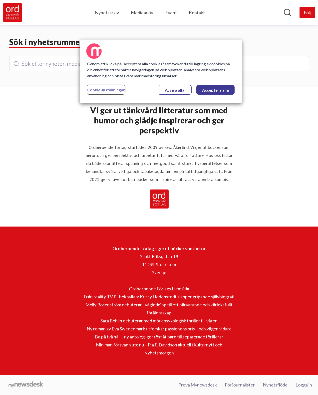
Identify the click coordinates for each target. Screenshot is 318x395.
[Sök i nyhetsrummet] (288, 13)
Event (171, 12)
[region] (161, 71)
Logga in (304, 384)
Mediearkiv (142, 12)
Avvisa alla (174, 90)
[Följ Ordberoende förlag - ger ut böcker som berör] (307, 12)
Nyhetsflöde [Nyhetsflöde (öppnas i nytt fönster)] (275, 384)
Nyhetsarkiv (107, 12)
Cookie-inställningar (106, 89)
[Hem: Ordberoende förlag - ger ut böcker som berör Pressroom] (12, 12)
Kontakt (197, 12)
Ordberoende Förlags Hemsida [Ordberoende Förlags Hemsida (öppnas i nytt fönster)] (159, 288)
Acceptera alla (215, 90)
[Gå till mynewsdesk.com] (26, 385)
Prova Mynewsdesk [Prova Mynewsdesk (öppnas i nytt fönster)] (197, 384)
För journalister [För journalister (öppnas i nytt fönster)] (240, 384)
